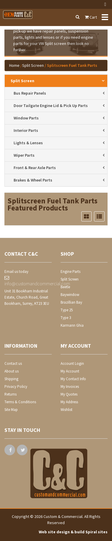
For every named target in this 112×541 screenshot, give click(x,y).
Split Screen (33, 65)
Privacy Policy (15, 386)
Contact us (13, 363)
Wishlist (66, 409)
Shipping (11, 378)
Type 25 (67, 309)
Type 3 (66, 317)
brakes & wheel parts (33, 180)
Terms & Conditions (20, 401)
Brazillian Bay (71, 302)
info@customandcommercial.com (28, 280)
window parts (26, 118)
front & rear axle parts (35, 167)
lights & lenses (28, 142)
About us (11, 371)
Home (14, 65)
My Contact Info (73, 378)
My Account (70, 371)
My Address (69, 401)
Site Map (11, 409)
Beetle (65, 286)
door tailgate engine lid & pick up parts (51, 105)
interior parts (26, 130)
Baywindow (70, 294)
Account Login (72, 363)
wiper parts (24, 155)
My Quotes (69, 394)
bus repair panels (30, 93)
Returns (10, 394)
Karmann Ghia (72, 325)
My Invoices (70, 386)
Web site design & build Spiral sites (73, 531)
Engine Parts (70, 271)
